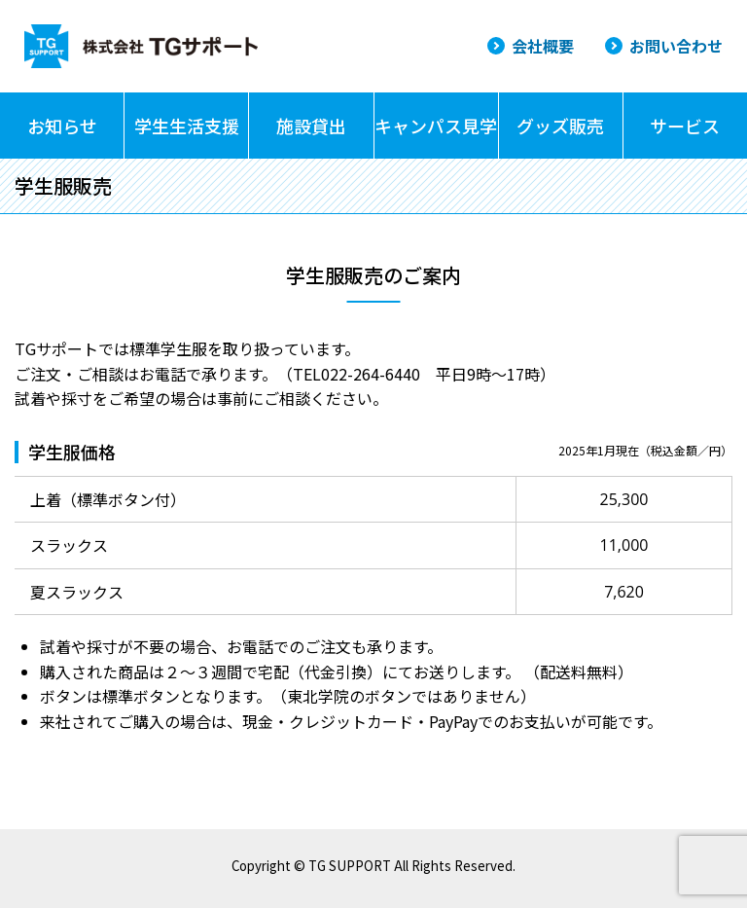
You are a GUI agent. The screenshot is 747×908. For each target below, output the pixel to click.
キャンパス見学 (435, 125)
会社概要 (543, 45)
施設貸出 (311, 125)
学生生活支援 (186, 125)
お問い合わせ (676, 45)
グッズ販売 (560, 125)
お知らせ (62, 125)
